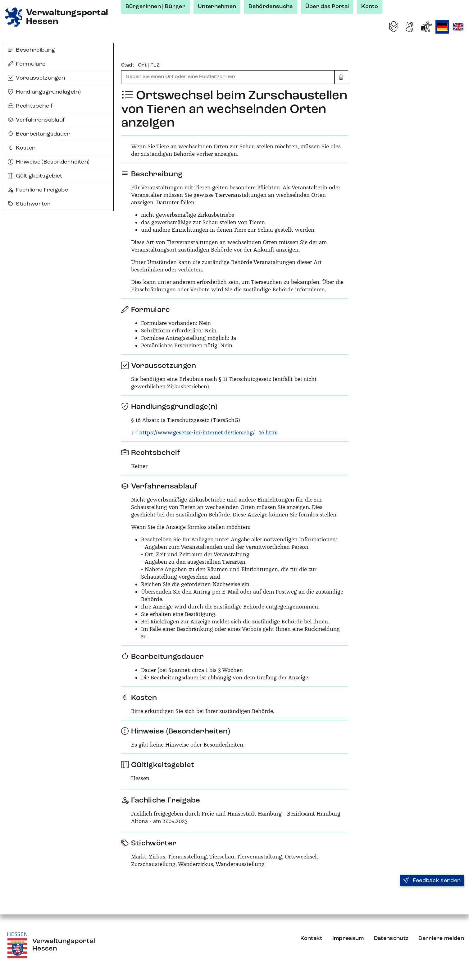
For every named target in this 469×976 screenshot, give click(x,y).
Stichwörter (29, 204)
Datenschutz (391, 938)
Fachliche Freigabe (38, 190)
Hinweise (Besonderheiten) (48, 162)
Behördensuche (270, 6)
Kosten (21, 148)
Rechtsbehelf (30, 106)
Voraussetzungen (36, 78)
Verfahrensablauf (36, 120)
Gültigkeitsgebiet (35, 176)
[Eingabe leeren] (341, 77)
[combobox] (228, 77)
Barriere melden (441, 938)
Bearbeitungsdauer (39, 134)
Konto (369, 6)
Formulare (26, 64)
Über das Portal (327, 6)
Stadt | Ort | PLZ (140, 65)
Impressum (348, 938)
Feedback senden (432, 880)
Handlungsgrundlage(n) (44, 92)
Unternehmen (217, 6)
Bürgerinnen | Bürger (155, 6)
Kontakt (311, 938)
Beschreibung (31, 50)
